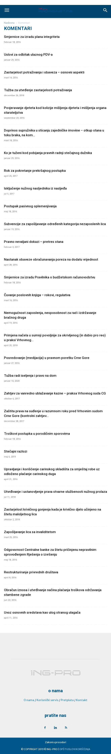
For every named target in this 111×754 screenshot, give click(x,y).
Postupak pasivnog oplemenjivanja (30, 206)
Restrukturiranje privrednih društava (31, 572)
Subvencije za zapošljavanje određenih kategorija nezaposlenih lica (55, 224)
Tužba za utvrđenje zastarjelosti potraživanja (38, 90)
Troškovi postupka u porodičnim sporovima (37, 434)
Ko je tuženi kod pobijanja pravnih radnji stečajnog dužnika (48, 153)
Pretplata (67, 700)
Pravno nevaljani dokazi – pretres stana (33, 242)
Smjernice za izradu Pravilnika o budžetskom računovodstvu (49, 277)
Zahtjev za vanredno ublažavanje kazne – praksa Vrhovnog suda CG (55, 393)
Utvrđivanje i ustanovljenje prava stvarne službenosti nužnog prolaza (55, 492)
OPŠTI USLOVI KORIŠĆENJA (74, 749)
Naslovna (9, 22)
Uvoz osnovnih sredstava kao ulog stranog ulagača (42, 612)
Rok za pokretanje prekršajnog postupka (35, 171)
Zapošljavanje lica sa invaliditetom (30, 532)
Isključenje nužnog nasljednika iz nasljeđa (35, 188)
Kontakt (81, 700)
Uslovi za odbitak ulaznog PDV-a (28, 54)
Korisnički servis (47, 700)
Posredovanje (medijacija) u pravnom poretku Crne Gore (46, 358)
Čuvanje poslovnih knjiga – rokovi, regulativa (37, 295)
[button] (105, 10)
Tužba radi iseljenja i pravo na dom (30, 375)
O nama (29, 700)
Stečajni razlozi (15, 451)
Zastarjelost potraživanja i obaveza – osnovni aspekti (44, 72)
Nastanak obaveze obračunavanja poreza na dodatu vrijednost (51, 259)
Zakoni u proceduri (55, 742)
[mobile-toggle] (6, 10)
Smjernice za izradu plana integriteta (32, 37)
